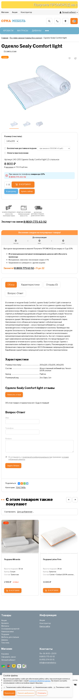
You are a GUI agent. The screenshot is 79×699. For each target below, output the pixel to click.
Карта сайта (45, 626)
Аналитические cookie (42, 687)
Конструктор (45, 623)
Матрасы (5, 626)
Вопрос (8, 438)
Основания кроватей (10, 629)
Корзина (5, 654)
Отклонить (41, 693)
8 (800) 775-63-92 (35, 221)
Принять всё (9, 693)
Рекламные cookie (61, 687)
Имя (7, 418)
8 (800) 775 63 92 (24, 268)
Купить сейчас (27, 191)
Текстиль (5, 643)
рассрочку (10, 167)
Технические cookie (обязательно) (17, 687)
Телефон (9, 428)
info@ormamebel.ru (48, 662)
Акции (4, 620)
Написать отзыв (14, 394)
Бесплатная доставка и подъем (20, 148)
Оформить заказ (8, 657)
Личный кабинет (8, 660)
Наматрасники (7, 631)
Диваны (4, 640)
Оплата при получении (16, 153)
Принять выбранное (26, 693)
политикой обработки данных (40, 681)
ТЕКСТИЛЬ (21, 487)
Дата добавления (24, 512)
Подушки (5, 634)
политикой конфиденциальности (36, 457)
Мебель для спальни (10, 637)
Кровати (5, 623)
